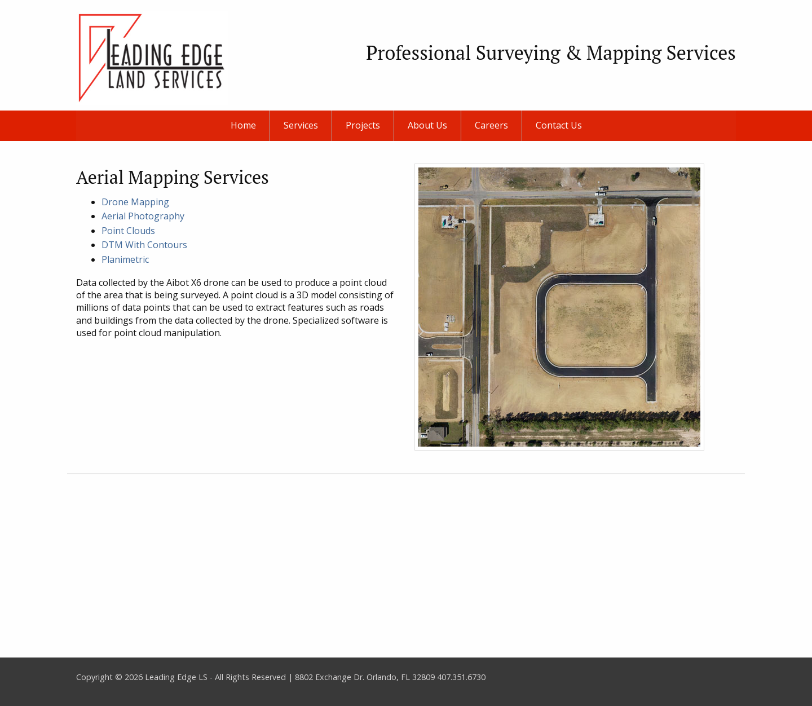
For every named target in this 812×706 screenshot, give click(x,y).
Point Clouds (128, 230)
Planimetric (125, 259)
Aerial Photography (143, 216)
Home (243, 125)
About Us (427, 125)
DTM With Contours (144, 245)
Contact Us (559, 125)
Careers (491, 125)
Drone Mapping (135, 202)
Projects (363, 125)
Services (301, 125)
